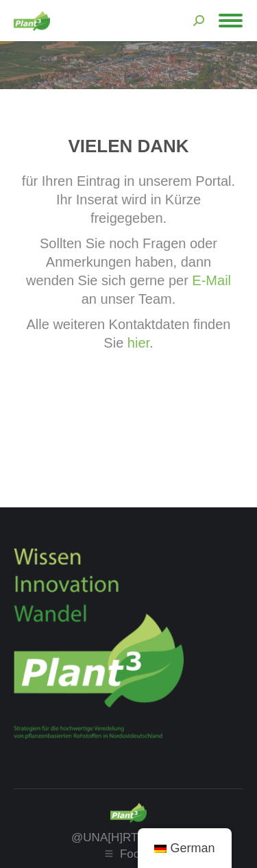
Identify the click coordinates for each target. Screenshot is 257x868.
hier (138, 342)
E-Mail (211, 280)
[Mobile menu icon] (230, 20)
